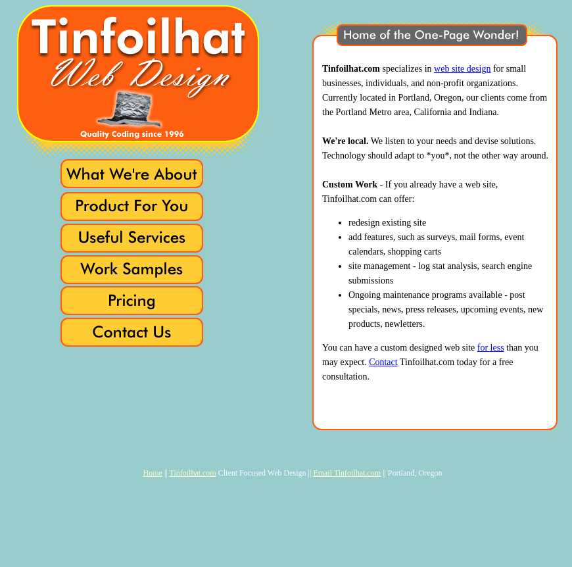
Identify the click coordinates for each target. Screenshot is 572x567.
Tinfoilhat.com (192, 473)
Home (152, 473)
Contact (383, 362)
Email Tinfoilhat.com (347, 473)
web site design (462, 69)
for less (490, 348)
